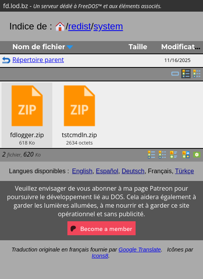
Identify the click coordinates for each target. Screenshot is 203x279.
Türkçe (184, 171)
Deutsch (133, 171)
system (108, 26)
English (82, 171)
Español (107, 171)
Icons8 (100, 256)
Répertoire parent (38, 59)
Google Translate (140, 249)
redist (79, 26)
